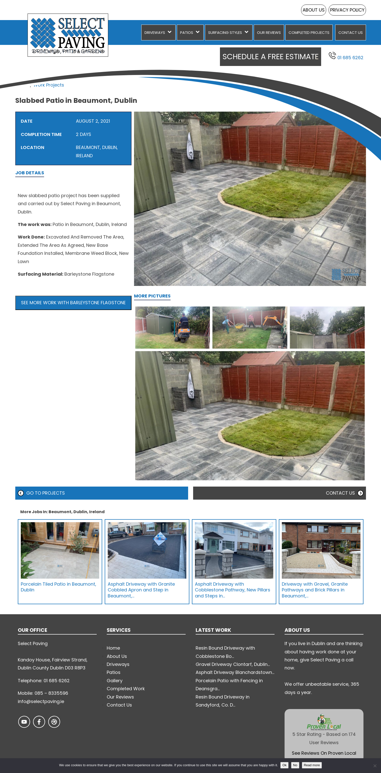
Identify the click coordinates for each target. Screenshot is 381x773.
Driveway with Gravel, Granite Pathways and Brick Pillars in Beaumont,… (315, 590)
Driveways (155, 32)
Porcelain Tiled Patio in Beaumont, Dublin (58, 587)
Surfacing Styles (225, 32)
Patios (186, 32)
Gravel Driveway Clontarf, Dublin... (233, 664)
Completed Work (126, 688)
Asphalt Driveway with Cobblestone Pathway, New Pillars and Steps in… (232, 590)
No (295, 765)
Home (22, 85)
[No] (374, 765)
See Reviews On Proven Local (324, 753)
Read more (312, 765)
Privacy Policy (347, 10)
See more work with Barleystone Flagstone (73, 302)
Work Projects (48, 85)
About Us (314, 10)
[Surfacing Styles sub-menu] (247, 32)
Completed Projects (309, 32)
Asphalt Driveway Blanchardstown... (235, 672)
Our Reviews (269, 32)
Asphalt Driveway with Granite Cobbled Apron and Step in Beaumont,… (141, 590)
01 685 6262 (346, 56)
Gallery (114, 680)
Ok (284, 765)
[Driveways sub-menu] (171, 32)
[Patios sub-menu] (199, 32)
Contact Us (350, 32)
